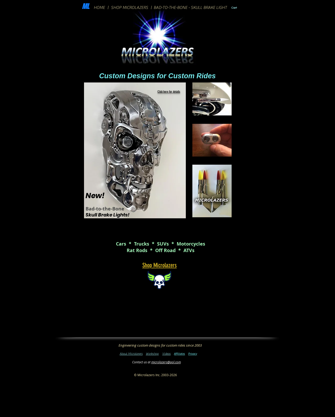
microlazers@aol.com (166, 362)
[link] (237, 7)
